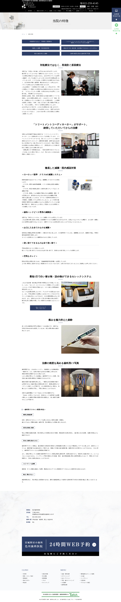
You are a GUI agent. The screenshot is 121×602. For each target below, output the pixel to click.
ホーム (23, 34)
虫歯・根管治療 (66, 573)
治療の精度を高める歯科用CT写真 (80, 53)
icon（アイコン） (66, 578)
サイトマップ (45, 582)
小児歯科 (64, 582)
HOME (30, 10)
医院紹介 (25, 578)
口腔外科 (83, 580)
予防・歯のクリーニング (68, 580)
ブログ (44, 580)
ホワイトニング (66, 576)
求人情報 (68, 10)
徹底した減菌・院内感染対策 (40, 48)
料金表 (91, 10)
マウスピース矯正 (85, 582)
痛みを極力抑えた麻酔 (40, 53)
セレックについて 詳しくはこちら (41, 308)
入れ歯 (82, 576)
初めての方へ (41, 10)
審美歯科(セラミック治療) (87, 573)
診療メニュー (80, 10)
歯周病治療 (64, 584)
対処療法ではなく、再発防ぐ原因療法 (41, 41)
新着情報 (44, 578)
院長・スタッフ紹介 (55, 10)
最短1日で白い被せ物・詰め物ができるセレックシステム (80, 48)
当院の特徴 (45, 573)
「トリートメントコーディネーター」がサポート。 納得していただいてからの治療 (80, 42)
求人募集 (44, 576)
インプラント (84, 578)
